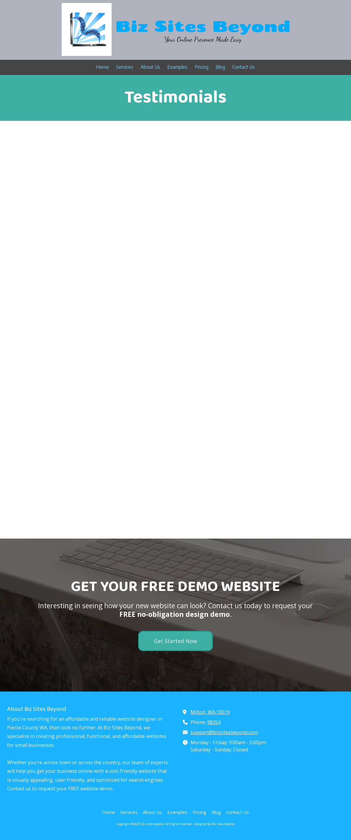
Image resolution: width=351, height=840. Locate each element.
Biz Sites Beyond (203, 25)
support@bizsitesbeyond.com (224, 732)
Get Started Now (175, 641)
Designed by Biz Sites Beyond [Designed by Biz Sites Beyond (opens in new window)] (214, 824)
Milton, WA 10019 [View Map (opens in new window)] (210, 712)
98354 (214, 722)
